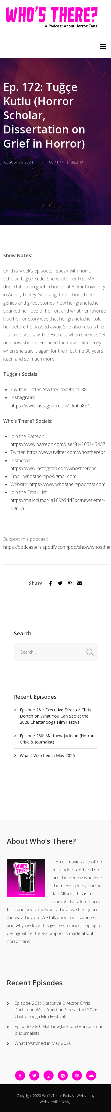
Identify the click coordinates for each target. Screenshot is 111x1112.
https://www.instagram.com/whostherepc (53, 468)
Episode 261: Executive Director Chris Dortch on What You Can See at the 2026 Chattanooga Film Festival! (55, 716)
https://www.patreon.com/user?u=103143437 (57, 444)
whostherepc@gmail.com (49, 476)
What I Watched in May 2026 (47, 755)
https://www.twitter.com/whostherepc (66, 452)
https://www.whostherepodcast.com (67, 484)
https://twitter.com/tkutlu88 (59, 389)
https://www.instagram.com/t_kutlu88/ (49, 405)
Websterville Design (56, 1101)
